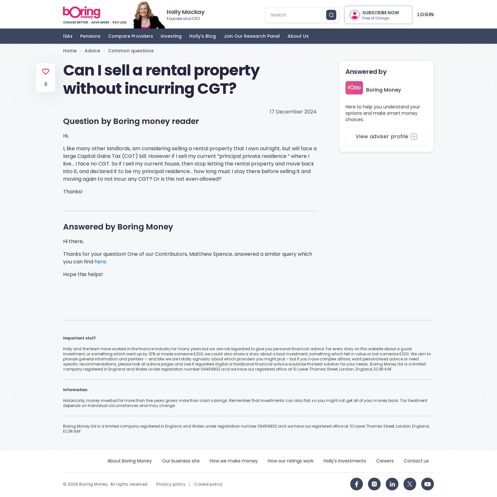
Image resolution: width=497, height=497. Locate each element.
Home (70, 51)
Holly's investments (345, 461)
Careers (385, 461)
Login (425, 14)
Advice (92, 51)
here (100, 261)
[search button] (331, 15)
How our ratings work (290, 461)
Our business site (181, 461)
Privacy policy (170, 484)
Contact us (416, 461)
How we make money (234, 461)
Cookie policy (208, 484)
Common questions (131, 51)
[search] (298, 15)
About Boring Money (129, 461)
